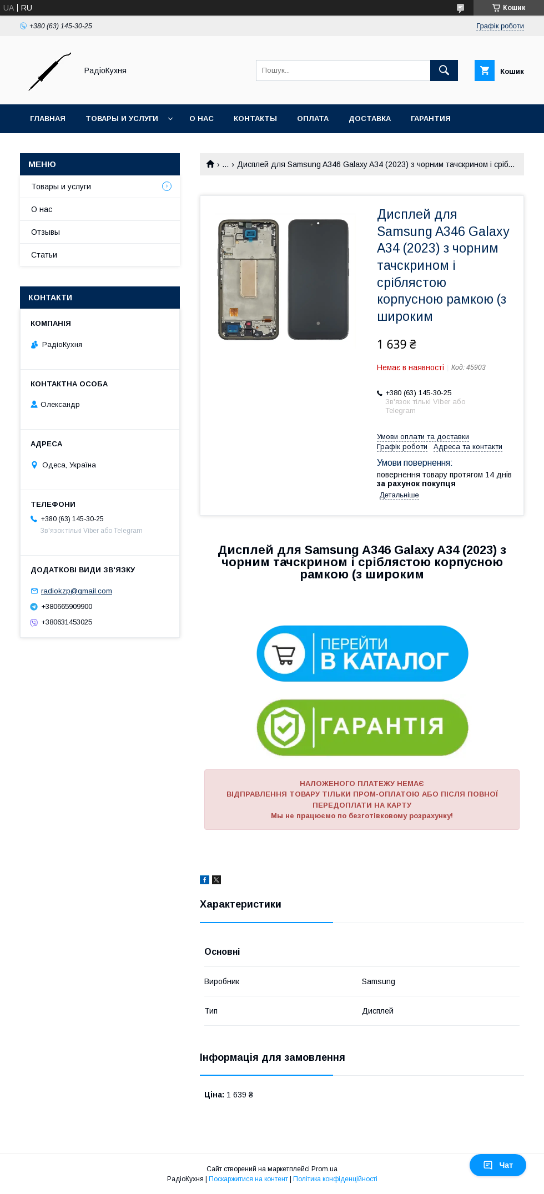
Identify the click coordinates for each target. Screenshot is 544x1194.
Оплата (313, 118)
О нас (201, 118)
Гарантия (431, 118)
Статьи (44, 254)
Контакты (255, 118)
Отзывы (45, 232)
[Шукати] (444, 70)
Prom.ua (324, 1169)
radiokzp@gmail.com (76, 591)
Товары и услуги (121, 118)
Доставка (370, 118)
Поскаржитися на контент (248, 1179)
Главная (48, 118)
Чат (498, 1165)
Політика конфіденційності (335, 1179)
